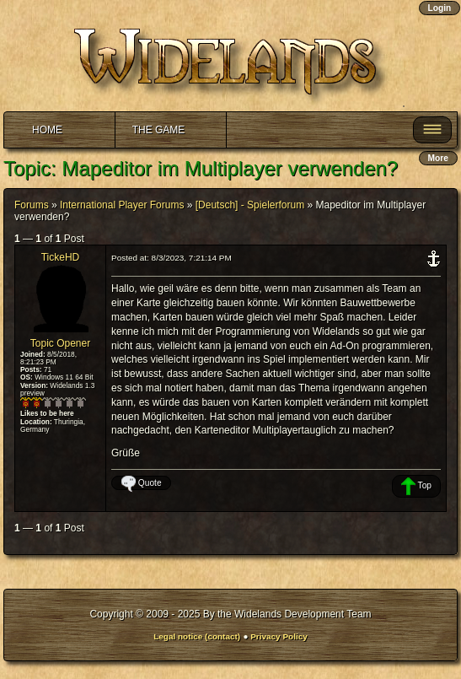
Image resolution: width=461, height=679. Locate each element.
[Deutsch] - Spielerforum (250, 205)
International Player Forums (122, 205)
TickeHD (60, 257)
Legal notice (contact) (196, 636)
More (438, 158)
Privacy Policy (279, 636)
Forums (31, 205)
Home (47, 130)
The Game (158, 130)
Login (440, 8)
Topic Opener (60, 343)
